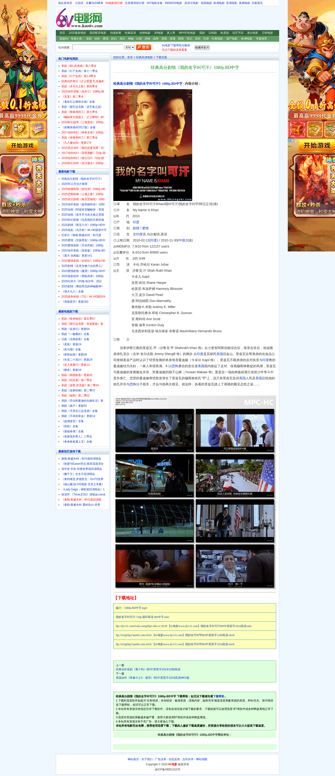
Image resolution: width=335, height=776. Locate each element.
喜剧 (89, 38)
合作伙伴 (188, 759)
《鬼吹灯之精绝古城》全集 (78, 101)
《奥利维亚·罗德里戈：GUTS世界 (82, 479)
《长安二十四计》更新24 (76, 359)
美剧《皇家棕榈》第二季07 (78, 390)
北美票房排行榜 (134, 3)
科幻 (114, 38)
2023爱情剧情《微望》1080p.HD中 (83, 271)
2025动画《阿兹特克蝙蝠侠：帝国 (82, 209)
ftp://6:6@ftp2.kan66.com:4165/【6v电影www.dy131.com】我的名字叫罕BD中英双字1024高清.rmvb (175, 644)
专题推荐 (261, 38)
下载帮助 (218, 696)
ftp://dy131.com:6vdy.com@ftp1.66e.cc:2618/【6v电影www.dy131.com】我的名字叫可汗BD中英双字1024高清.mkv (184, 626)
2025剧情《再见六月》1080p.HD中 (83, 225)
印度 (136, 222)
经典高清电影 (144, 57)
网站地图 (201, 759)
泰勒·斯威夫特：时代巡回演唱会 (81, 458)
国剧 (202, 32)
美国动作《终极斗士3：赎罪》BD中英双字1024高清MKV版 (152, 677)
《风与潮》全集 (71, 349)
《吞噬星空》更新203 (74, 301)
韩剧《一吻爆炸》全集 (75, 334)
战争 (156, 38)
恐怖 (147, 38)
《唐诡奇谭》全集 (72, 431)
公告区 (79, 3)
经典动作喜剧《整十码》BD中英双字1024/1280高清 (148, 669)
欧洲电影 (219, 3)
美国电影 (206, 3)
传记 (189, 38)
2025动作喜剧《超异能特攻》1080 (82, 204)
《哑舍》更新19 (71, 370)
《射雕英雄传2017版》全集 (78, 127)
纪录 (206, 38)
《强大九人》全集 (72, 291)
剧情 (181, 38)
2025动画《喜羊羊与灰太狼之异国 (82, 214)
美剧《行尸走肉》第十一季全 (79, 71)
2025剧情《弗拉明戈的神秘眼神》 (82, 286)
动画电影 (145, 32)
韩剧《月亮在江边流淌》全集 (79, 411)
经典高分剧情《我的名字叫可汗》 (82, 178)
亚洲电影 (231, 3)
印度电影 (217, 38)
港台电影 (252, 32)
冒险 (164, 38)
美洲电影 (244, 3)
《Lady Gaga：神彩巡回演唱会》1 (82, 489)
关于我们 (147, 759)
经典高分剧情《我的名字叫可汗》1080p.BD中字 (147, 83)
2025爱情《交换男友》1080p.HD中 (83, 240)
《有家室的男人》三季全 (76, 436)
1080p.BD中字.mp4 (135, 608)
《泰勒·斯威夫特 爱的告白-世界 (80, 504)
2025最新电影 (77, 32)
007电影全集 (155, 3)
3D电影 (158, 32)
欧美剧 (225, 32)
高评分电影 (191, 3)
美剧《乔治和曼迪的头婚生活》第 (82, 400)
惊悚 (172, 38)
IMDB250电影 (173, 3)
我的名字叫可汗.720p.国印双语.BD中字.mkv (142, 617)
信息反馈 (174, 759)
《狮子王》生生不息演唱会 (78, 474)
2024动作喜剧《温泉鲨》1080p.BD (83, 250)
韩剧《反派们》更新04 (75, 329)
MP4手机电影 (187, 32)
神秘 (131, 38)
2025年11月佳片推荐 (74, 184)
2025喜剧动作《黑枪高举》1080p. (82, 276)
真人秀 (171, 32)
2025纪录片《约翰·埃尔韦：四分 (81, 281)
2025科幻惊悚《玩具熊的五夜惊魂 (82, 219)
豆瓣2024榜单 (94, 3)
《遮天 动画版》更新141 (76, 255)
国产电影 (232, 38)
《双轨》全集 (69, 426)
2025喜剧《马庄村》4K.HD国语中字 (84, 230)
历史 (198, 38)
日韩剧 (212, 32)
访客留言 (257, 3)
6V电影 (60, 18)
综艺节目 (238, 32)
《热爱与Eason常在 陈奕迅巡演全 (82, 463)
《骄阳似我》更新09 (74, 354)
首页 (62, 32)
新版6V (64, 38)
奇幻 (122, 38)
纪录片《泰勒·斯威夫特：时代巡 (81, 235)
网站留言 (133, 759)
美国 (219, 354)
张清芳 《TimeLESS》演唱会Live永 (83, 494)
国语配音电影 (98, 32)
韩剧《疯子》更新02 (74, 405)
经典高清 (130, 32)
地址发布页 (65, 3)
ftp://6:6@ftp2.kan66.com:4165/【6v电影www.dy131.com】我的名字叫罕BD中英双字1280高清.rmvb (175, 635)
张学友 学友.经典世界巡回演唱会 (81, 469)
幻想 (139, 38)
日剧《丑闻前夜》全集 (75, 339)
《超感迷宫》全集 (72, 421)
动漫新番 (115, 32)
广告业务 (160, 759)
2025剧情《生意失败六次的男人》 (82, 266)
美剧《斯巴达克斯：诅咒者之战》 (82, 106)
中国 (182, 240)
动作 (97, 38)
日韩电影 (267, 32)
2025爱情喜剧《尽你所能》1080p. (82, 245)
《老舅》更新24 (71, 344)
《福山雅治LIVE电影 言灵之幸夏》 (82, 484)
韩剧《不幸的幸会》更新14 (78, 416)
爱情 (105, 38)
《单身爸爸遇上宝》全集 (76, 441)
